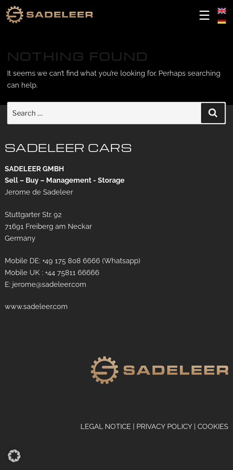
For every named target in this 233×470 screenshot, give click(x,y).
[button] (14, 456)
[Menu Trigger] (204, 15)
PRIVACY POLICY (164, 426)
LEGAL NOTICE (105, 426)
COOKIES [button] (213, 426)
